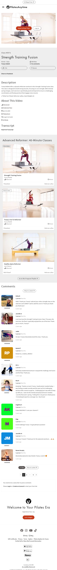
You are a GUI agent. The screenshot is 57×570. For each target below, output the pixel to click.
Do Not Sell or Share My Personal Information (28, 541)
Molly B (18, 296)
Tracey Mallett (5, 64)
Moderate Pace (7, 108)
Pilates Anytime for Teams (41, 539)
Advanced (6, 105)
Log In (9, 486)
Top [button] (22, 467)
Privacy (20, 539)
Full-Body (5, 120)
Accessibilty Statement (28, 567)
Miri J (17, 365)
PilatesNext (6, 114)
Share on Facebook (7, 74)
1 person (18, 298)
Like (5, 68)
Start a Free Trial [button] (24, 28)
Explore (30, 539)
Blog (31, 535)
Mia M (17, 380)
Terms (25, 539)
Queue (34, 68)
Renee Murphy (20, 450)
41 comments (36, 64)
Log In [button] (37, 28)
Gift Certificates (12, 539)
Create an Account (18, 486)
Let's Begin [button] (28, 517)
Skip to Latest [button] (29, 291)
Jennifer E (19, 314)
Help (25, 535)
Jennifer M (19, 433)
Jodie (17, 331)
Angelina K (19, 405)
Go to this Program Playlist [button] (28, 278)
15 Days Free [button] (29, 2)
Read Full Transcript (7, 130)
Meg (17, 419)
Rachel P (18, 348)
